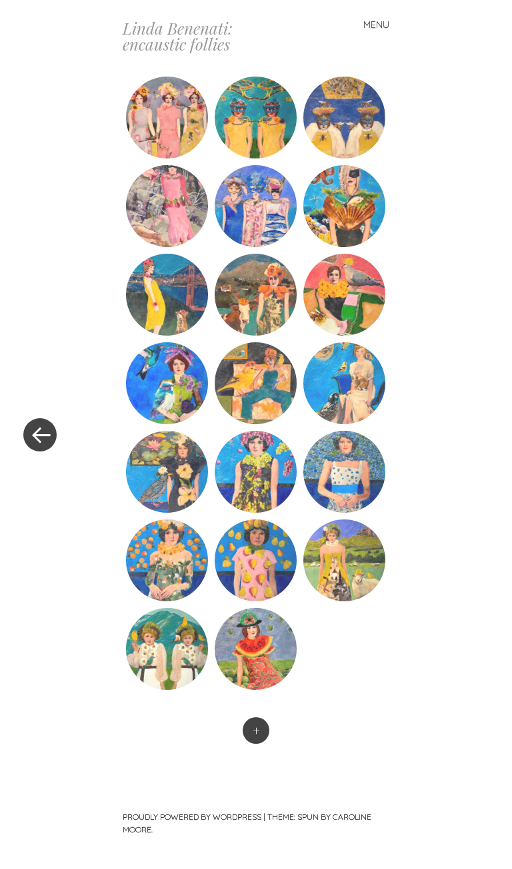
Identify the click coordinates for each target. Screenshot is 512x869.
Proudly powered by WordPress (192, 817)
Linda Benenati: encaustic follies (178, 36)
